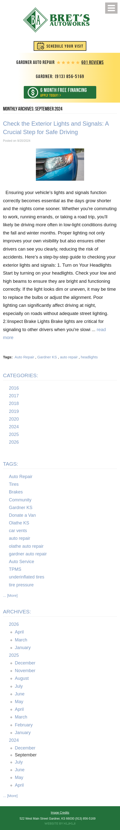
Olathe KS (19, 522)
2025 (14, 434)
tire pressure (21, 584)
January (23, 647)
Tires (14, 484)
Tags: (10, 464)
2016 (14, 388)
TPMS (15, 569)
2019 (14, 411)
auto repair (69, 357)
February (24, 724)
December (25, 662)
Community (20, 499)
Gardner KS (47, 357)
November (25, 670)
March (21, 639)
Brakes (16, 491)
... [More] (10, 595)
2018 (14, 403)
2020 (14, 419)
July (19, 686)
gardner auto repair (28, 553)
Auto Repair (24, 357)
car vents (18, 530)
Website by (60, 823)
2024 (14, 426)
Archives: (17, 611)
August (22, 678)
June (19, 693)
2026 (14, 442)
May (19, 701)
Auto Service (21, 561)
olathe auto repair (26, 546)
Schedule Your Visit (65, 46)
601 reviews (92, 62)
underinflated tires (26, 577)
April (19, 632)
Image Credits (60, 812)
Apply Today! (63, 92)
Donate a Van (22, 515)
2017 (14, 395)
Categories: (20, 375)
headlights (89, 357)
